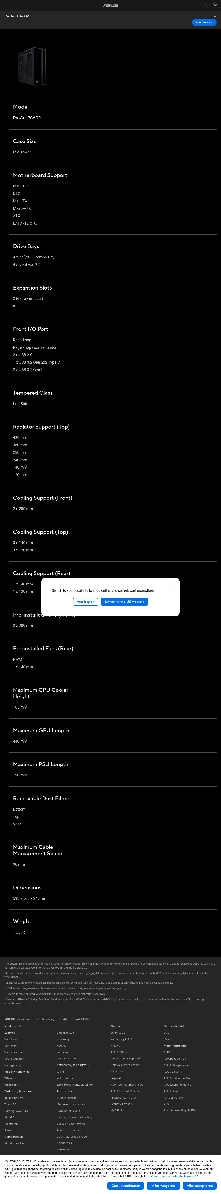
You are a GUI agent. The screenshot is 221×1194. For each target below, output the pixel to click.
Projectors (11, 1130)
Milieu (167, 1039)
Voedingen (63, 1052)
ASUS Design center (176, 1065)
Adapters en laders (69, 1130)
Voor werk (10, 1046)
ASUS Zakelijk (173, 1072)
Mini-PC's (10, 1117)
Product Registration (123, 1097)
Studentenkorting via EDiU (181, 1110)
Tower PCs (11, 1104)
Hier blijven (86, 601)
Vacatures (116, 1071)
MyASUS (116, 1110)
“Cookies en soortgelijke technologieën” (174, 1176)
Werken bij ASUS (121, 1039)
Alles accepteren (200, 1186)
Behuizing (63, 1039)
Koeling (61, 1045)
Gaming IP (63, 1149)
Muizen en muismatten (71, 1104)
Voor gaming (12, 1065)
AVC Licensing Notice (177, 1084)
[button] (6, 5)
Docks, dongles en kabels (73, 1136)
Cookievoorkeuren (125, 1186)
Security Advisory (121, 1104)
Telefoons (10, 1078)
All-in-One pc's (13, 1098)
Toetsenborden (66, 1098)
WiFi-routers (65, 1078)
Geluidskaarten (66, 1058)
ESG (166, 1032)
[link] (110, 5)
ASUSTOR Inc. (119, 1052)
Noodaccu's (64, 1143)
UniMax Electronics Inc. (125, 1065)
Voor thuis (10, 1039)
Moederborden (14, 1143)
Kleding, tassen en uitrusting (74, 1117)
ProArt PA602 (16, 16)
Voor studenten (14, 1059)
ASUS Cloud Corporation (126, 1058)
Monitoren (11, 1124)
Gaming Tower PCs (16, 1111)
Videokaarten (65, 1032)
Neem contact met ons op (127, 1084)
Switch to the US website (124, 601)
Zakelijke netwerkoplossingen (75, 1084)
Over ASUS (117, 1032)
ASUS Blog (171, 1091)
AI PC (167, 1052)
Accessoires (12, 1085)
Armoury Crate (173, 1097)
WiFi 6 (61, 1072)
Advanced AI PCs (175, 1059)
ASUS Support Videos (124, 1091)
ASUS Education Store (178, 1078)
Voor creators (13, 1052)
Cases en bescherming (71, 1123)
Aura (167, 1104)
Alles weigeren (163, 1186)
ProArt (63, 1019)
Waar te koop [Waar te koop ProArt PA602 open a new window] (204, 22)
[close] (174, 583)
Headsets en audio (68, 1111)
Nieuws (115, 1045)
